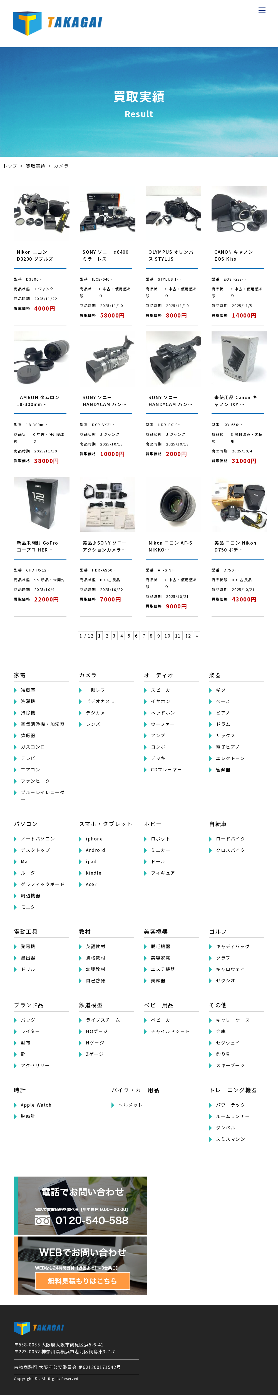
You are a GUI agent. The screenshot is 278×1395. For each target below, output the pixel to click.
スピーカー (163, 689)
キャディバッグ (233, 946)
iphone (94, 838)
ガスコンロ (33, 746)
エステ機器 (163, 969)
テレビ (28, 758)
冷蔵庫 (28, 689)
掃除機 (28, 712)
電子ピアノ (228, 746)
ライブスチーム (103, 1019)
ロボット (160, 838)
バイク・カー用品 (135, 1089)
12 (188, 635)
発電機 (28, 946)
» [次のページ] (197, 635)
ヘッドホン (163, 712)
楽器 (215, 674)
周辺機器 (30, 895)
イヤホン (160, 701)
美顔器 (158, 980)
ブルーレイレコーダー (43, 795)
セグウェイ (228, 1042)
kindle (94, 872)
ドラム (223, 724)
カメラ (88, 674)
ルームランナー (233, 1116)
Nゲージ (95, 1042)
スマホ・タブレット (106, 823)
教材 (85, 931)
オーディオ (159, 674)
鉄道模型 (91, 1004)
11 (178, 635)
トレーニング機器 (233, 1089)
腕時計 (28, 1116)
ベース (223, 701)
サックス (225, 735)
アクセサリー (35, 1065)
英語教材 (95, 946)
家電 (20, 674)
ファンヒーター (38, 780)
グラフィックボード (43, 884)
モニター (30, 906)
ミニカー (160, 850)
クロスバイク (230, 850)
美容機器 (156, 931)
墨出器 (28, 957)
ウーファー (163, 724)
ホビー (153, 823)
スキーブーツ (230, 1065)
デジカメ (95, 712)
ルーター (30, 872)
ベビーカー (163, 1019)
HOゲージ (97, 1031)
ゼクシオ (225, 980)
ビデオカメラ (100, 701)
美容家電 (160, 957)
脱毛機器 (160, 946)
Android (95, 850)
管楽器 (223, 769)
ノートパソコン (38, 838)
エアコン (30, 769)
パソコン (26, 823)
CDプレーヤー (166, 769)
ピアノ (223, 712)
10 (167, 635)
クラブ (223, 957)
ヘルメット (130, 1104)
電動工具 (26, 931)
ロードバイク (230, 838)
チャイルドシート (170, 1031)
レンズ (93, 724)
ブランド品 (29, 1004)
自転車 (218, 823)
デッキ (158, 758)
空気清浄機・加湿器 (43, 724)
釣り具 (223, 1054)
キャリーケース (233, 1019)
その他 (218, 1004)
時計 (20, 1089)
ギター (223, 689)
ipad (91, 861)
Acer (91, 884)
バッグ (28, 1019)
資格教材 (95, 957)
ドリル (28, 969)
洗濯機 (28, 701)
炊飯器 (28, 735)
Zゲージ (95, 1054)
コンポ (158, 746)
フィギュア (163, 872)
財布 (26, 1042)
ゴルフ (218, 931)
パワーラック (230, 1104)
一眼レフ (95, 689)
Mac (25, 861)
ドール (158, 861)
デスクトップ (35, 850)
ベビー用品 (159, 1004)
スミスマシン (230, 1138)
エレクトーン (230, 758)
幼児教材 (95, 969)
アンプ (158, 735)
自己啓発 (95, 980)
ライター (30, 1031)
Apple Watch (36, 1104)
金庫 (221, 1031)
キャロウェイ (230, 969)
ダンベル (225, 1127)
